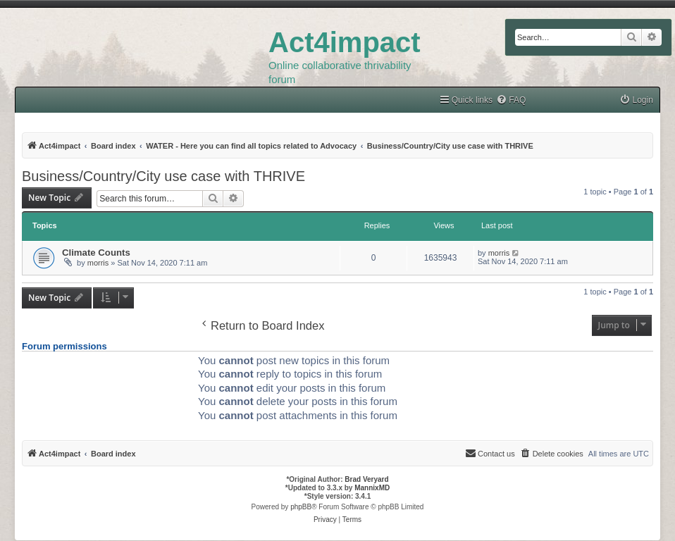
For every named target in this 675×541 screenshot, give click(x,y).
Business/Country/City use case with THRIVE (163, 176)
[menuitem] (511, 100)
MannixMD (372, 488)
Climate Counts (96, 252)
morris (98, 263)
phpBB (300, 507)
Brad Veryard (366, 479)
